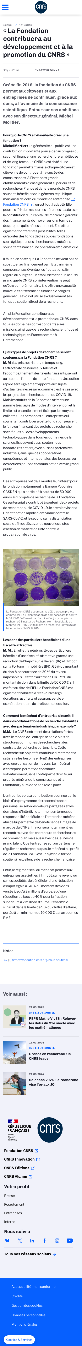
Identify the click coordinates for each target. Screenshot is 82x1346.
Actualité (25, 24)
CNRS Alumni (15, 1176)
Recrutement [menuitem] (14, 1204)
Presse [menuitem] (9, 1196)
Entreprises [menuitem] (13, 1213)
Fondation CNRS (18, 1150)
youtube (69, 1240)
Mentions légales (24, 1324)
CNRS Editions (16, 1168)
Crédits (17, 1296)
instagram (57, 1240)
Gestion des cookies (27, 1306)
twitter (20, 1240)
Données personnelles (28, 1315)
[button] (19, 1339)
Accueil (8, 24)
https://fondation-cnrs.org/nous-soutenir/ (40, 960)
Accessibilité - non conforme (33, 1287)
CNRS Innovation (19, 1159)
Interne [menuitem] (9, 1222)
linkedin (32, 1240)
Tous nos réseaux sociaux (20, 1254)
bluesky (7, 1240)
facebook (45, 1240)
